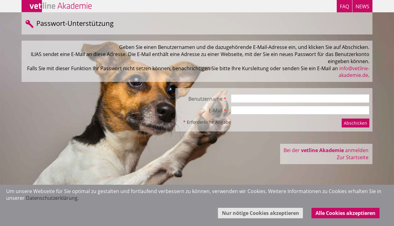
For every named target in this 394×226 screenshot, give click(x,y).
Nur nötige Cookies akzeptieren (260, 213)
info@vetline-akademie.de (354, 72)
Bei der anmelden (325, 150)
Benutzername (207, 98)
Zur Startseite (352, 157)
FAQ (344, 6)
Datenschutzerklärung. (52, 198)
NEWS (362, 6)
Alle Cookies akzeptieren (346, 213)
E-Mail (217, 110)
